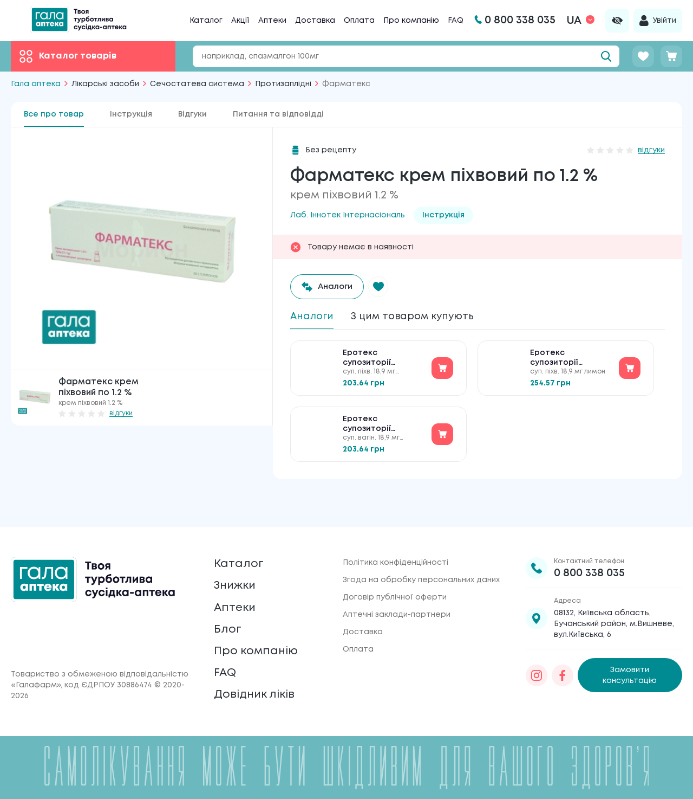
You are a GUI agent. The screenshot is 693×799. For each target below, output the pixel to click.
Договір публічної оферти (395, 571)
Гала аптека (36, 84)
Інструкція (131, 114)
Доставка (315, 20)
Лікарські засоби (105, 84)
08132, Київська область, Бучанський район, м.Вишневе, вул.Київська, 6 (614, 598)
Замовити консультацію (630, 649)
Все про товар (54, 114)
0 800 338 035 (589, 547)
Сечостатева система (197, 84)
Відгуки (192, 114)
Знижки (238, 565)
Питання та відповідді (278, 114)
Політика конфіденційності (395, 536)
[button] (385, 287)
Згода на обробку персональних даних (421, 554)
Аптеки (272, 20)
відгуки (121, 413)
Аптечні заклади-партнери (396, 588)
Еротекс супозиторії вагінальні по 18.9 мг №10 (383, 363)
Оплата (359, 20)
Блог (229, 616)
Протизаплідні (283, 84)
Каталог (206, 20)
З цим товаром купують (424, 317)
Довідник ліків (260, 692)
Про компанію (411, 20)
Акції (240, 20)
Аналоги (314, 317)
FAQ (455, 20)
